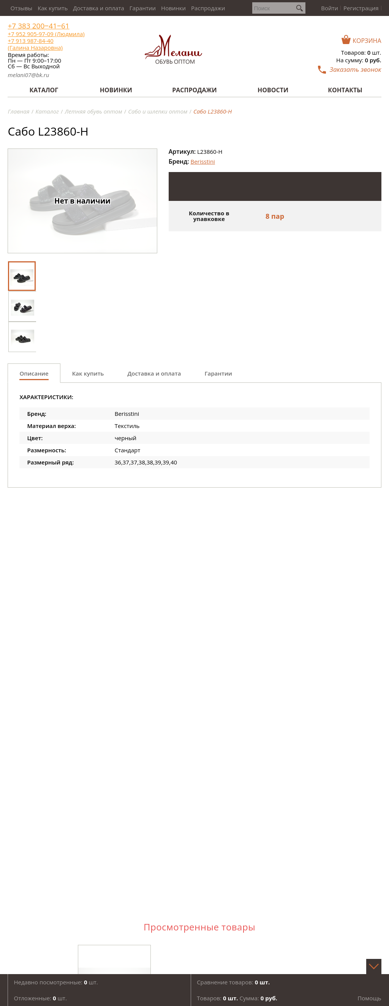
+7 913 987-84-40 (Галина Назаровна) (35, 44)
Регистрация (360, 8)
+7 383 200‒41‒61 (38, 26)
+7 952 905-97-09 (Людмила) (46, 33)
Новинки (173, 8)
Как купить (53, 8)
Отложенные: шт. (40, 998)
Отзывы (21, 8)
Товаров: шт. (361, 52)
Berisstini (202, 161)
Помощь (369, 998)
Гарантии (143, 8)
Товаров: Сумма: (237, 998)
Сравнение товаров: (233, 982)
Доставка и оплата (98, 8)
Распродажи (208, 8)
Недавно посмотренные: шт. (56, 982)
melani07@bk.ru (28, 75)
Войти (329, 8)
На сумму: (358, 60)
